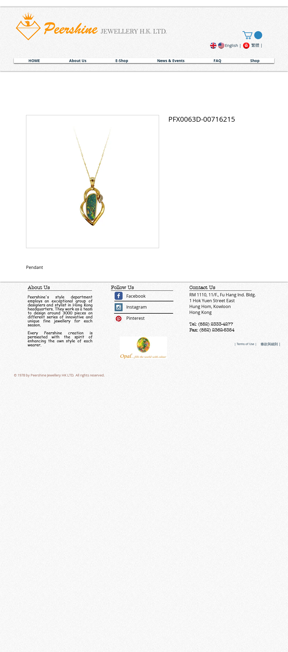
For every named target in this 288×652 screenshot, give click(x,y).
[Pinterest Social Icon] (119, 319)
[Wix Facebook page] (119, 296)
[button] (78, 60)
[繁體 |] (257, 45)
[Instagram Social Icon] (119, 307)
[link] (252, 35)
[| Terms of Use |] (245, 344)
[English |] (233, 45)
